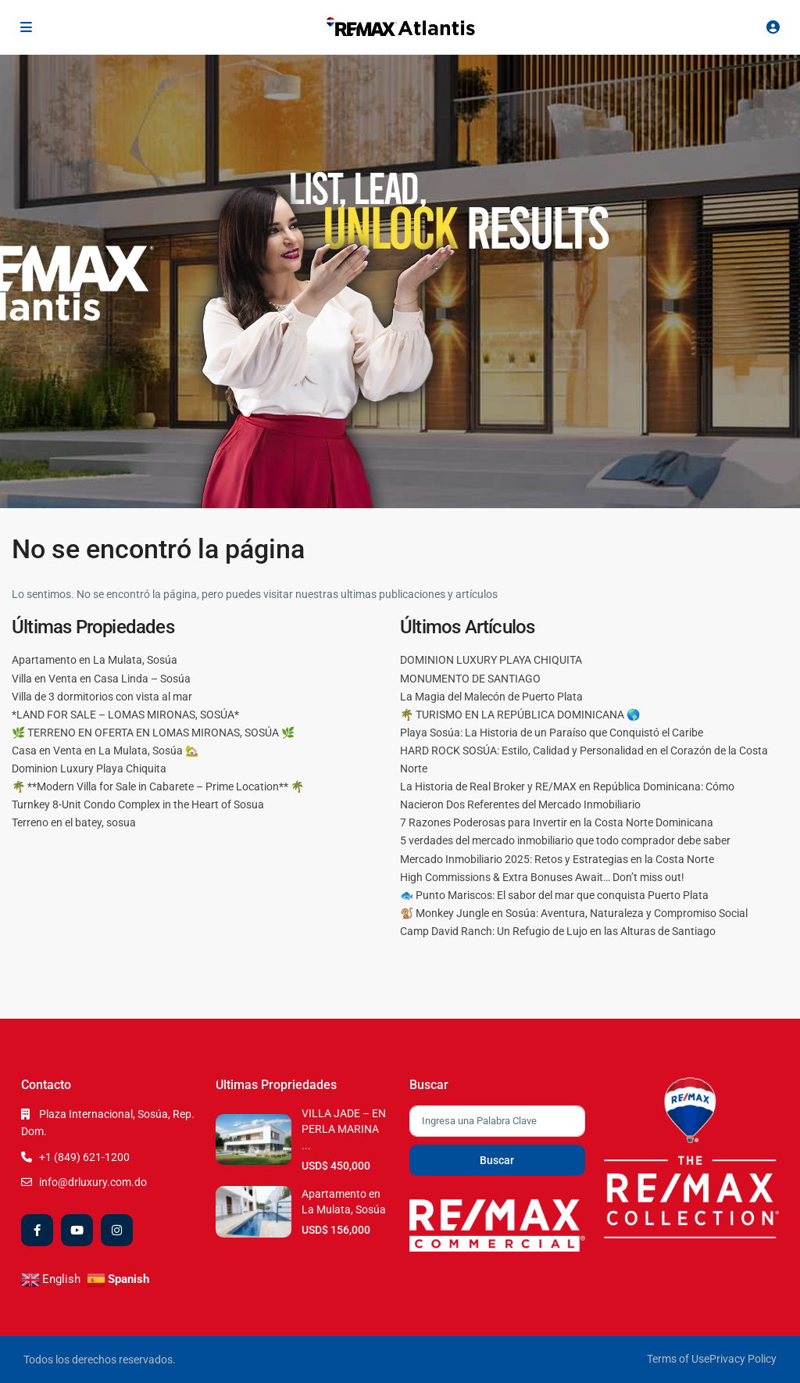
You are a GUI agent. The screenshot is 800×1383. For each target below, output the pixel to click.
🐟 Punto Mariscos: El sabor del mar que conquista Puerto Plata (554, 895)
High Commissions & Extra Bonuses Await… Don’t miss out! (542, 877)
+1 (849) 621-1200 (84, 1157)
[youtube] (77, 1230)
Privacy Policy (743, 1359)
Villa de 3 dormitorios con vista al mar (102, 696)
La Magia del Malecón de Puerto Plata (491, 696)
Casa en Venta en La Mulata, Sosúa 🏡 (105, 750)
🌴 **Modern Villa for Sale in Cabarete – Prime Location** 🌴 (158, 786)
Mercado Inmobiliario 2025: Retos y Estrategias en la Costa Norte (557, 859)
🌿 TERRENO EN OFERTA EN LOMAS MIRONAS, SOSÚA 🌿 (153, 732)
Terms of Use (678, 1359)
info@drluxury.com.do (93, 1182)
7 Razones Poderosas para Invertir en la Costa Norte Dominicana (556, 822)
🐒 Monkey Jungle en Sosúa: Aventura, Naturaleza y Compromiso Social (574, 913)
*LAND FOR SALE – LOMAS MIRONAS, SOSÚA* (125, 714)
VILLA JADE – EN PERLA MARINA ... (344, 1129)
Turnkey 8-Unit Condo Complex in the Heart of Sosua (138, 804)
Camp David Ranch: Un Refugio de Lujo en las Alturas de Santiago (558, 931)
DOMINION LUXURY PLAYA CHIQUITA (491, 660)
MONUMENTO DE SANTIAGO (470, 678)
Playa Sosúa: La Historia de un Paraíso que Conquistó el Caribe (551, 732)
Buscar (497, 1160)
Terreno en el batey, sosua (74, 822)
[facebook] (37, 1230)
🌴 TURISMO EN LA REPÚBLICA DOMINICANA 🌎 (520, 714)
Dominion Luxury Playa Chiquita (89, 768)
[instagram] (117, 1230)
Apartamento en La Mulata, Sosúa (94, 660)
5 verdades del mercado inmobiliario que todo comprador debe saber (565, 840)
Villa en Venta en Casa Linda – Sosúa (101, 678)
